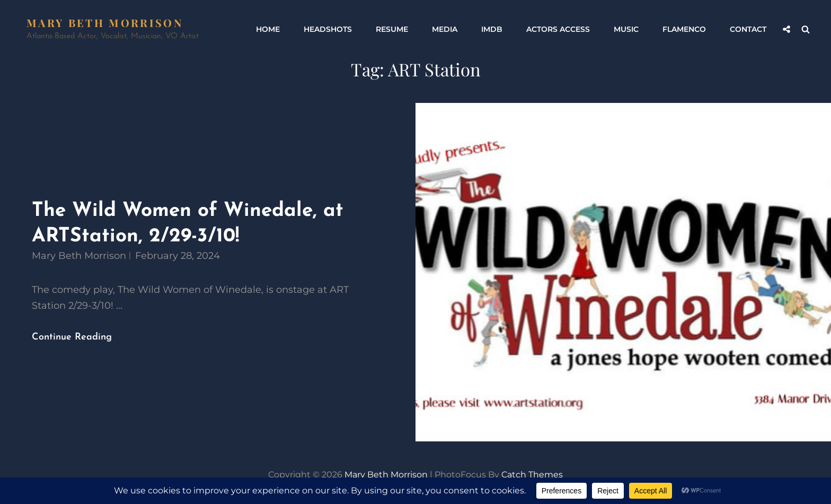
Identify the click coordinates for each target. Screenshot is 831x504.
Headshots (328, 29)
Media (444, 29)
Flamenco (684, 29)
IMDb (491, 29)
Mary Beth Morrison (104, 22)
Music (626, 29)
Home (268, 29)
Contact (748, 29)
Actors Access (558, 29)
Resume (392, 29)
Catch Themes (532, 475)
